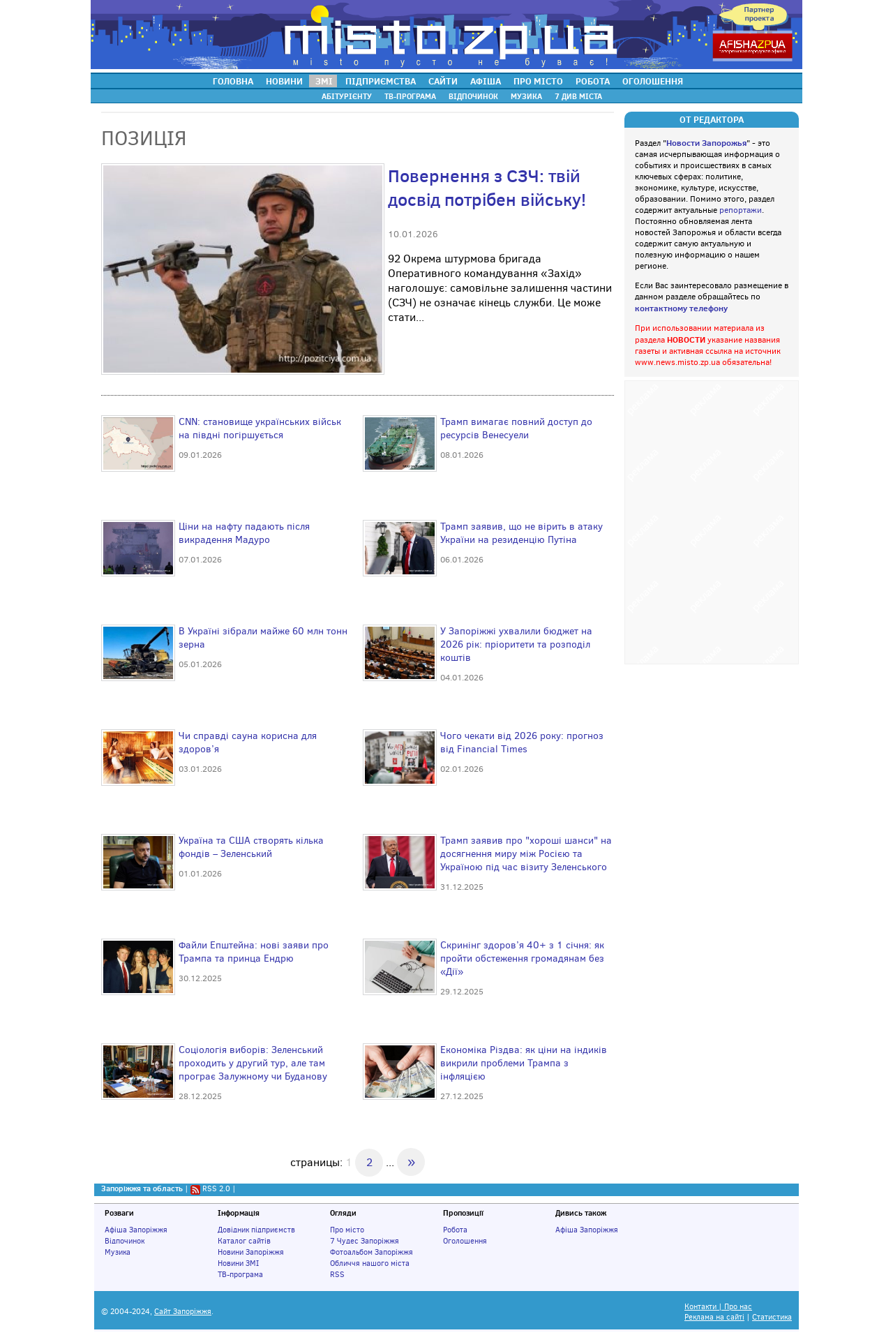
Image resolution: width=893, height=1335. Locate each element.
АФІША (485, 81)
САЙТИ (443, 81)
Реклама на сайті (714, 1317)
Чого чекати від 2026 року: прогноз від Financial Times (521, 742)
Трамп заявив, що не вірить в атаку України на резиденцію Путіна (521, 533)
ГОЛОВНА (233, 81)
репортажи (740, 210)
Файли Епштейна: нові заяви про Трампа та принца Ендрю (254, 952)
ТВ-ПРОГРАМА (410, 96)
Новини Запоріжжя (251, 1252)
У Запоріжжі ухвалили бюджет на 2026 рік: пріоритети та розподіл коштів (516, 644)
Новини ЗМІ (238, 1263)
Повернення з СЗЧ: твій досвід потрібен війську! (487, 187)
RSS (337, 1274)
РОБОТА (593, 81)
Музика (117, 1252)
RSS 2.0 (216, 1188)
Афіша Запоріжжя (136, 1230)
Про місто (347, 1230)
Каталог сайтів (244, 1241)
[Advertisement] (711, 520)
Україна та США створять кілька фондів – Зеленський (251, 847)
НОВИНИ (284, 81)
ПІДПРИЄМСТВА (380, 81)
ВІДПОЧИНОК (473, 96)
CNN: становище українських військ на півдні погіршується (260, 428)
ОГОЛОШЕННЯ (652, 81)
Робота (455, 1230)
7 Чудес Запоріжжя (364, 1241)
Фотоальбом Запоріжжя (371, 1252)
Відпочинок (124, 1241)
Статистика (772, 1317)
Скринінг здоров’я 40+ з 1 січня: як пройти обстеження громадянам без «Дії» (522, 958)
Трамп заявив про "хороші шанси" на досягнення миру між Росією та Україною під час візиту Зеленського (526, 854)
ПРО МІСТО (538, 81)
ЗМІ (324, 81)
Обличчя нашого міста (370, 1263)
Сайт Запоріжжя (182, 1311)
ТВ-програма (240, 1274)
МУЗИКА (526, 96)
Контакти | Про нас (718, 1307)
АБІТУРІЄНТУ (347, 96)
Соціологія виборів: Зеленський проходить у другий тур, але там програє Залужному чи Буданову (253, 1063)
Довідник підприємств (256, 1230)
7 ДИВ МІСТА (578, 96)
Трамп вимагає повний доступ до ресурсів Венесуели (516, 428)
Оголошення (465, 1241)
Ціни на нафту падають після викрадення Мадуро (244, 533)
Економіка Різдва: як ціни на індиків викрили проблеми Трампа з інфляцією (523, 1063)
